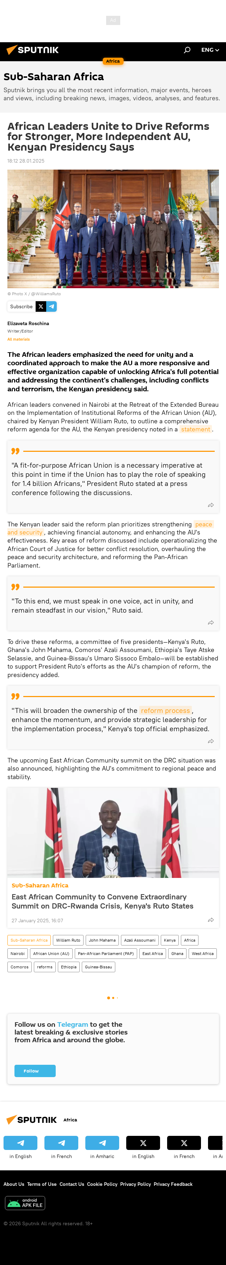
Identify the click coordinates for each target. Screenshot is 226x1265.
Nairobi (18, 953)
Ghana (177, 953)
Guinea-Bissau (98, 966)
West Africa (203, 953)
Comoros (20, 966)
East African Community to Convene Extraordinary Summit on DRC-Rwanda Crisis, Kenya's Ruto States (103, 901)
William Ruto (68, 940)
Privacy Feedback (173, 1184)
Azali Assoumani (139, 940)
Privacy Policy (135, 1184)
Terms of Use (42, 1184)
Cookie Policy (102, 1184)
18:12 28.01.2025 (25, 161)
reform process (165, 710)
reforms (45, 966)
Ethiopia (69, 966)
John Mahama (102, 940)
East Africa (152, 953)
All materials (18, 339)
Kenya (170, 940)
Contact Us (72, 1184)
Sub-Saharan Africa (40, 885)
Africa (189, 940)
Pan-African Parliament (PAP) (106, 953)
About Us (14, 1184)
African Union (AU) (51, 953)
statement (195, 429)
